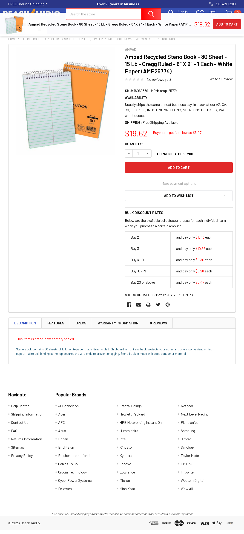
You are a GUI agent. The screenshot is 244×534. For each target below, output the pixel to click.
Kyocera (126, 459)
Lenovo (125, 468)
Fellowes (65, 493)
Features (55, 327)
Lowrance (127, 476)
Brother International (74, 459)
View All (187, 493)
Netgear (187, 410)
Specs (81, 327)
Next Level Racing (195, 418)
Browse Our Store (23, 31)
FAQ (160, 28)
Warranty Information (118, 327)
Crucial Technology (72, 476)
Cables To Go (68, 468)
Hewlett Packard (132, 418)
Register (179, 19)
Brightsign (66, 451)
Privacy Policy (22, 459)
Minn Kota (127, 493)
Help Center (62, 28)
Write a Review (221, 83)
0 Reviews (158, 327)
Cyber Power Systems (75, 484)
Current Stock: (175, 158)
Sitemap (17, 451)
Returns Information (190, 28)
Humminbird (129, 435)
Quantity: (134, 148)
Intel (123, 443)
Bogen (63, 443)
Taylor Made (190, 459)
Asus (62, 435)
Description (25, 327)
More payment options (178, 187)
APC (61, 426)
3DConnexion (68, 410)
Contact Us (137, 28)
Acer (61, 418)
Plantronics (189, 426)
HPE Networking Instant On (141, 426)
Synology (188, 451)
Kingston (127, 451)
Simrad (186, 443)
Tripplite (187, 476)
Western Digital (192, 484)
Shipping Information (100, 28)
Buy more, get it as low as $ (177, 136)
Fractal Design (131, 410)
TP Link (186, 468)
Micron (125, 484)
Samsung (188, 435)
